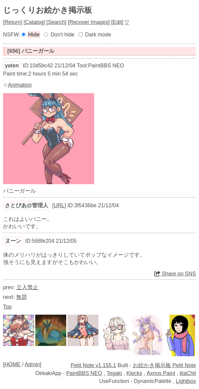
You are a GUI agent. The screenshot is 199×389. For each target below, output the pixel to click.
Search (56, 22)
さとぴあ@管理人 (26, 205)
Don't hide (62, 35)
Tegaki (114, 373)
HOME (13, 364)
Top (7, 307)
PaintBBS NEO (84, 373)
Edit (117, 22)
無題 (21, 297)
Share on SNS (175, 274)
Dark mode (98, 35)
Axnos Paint (161, 373)
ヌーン (13, 241)
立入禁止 (27, 287)
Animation (20, 85)
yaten (12, 66)
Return (13, 22)
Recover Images (88, 22)
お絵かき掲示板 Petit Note (164, 365)
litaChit (188, 373)
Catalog (34, 22)
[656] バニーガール (30, 51)
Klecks (134, 373)
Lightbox (186, 381)
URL (59, 205)
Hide (33, 35)
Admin (32, 364)
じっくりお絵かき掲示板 (47, 10)
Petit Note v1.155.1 (93, 365)
